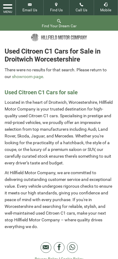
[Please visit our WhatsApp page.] (72, 247)
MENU (7, 8)
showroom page (27, 76)
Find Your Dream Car (59, 23)
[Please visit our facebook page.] (59, 247)
